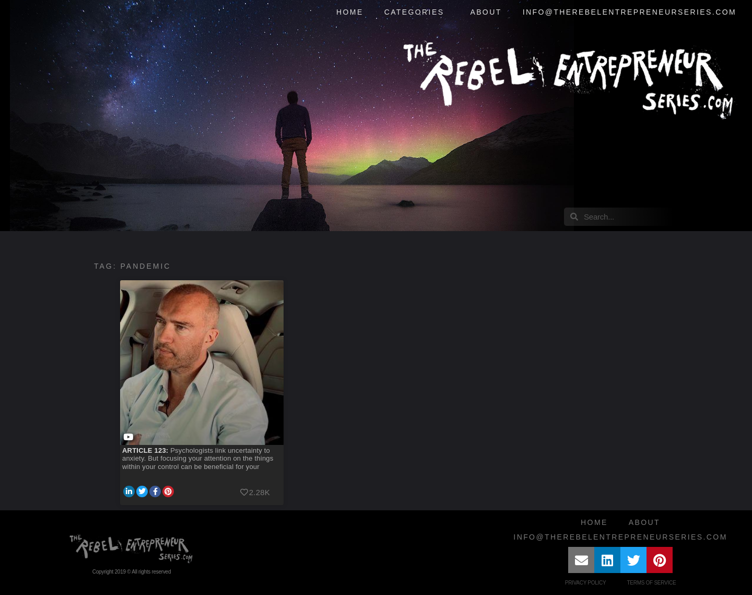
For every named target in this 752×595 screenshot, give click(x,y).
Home (349, 12)
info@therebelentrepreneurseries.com (629, 12)
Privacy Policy (585, 583)
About (485, 12)
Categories (417, 12)
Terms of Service (651, 583)
